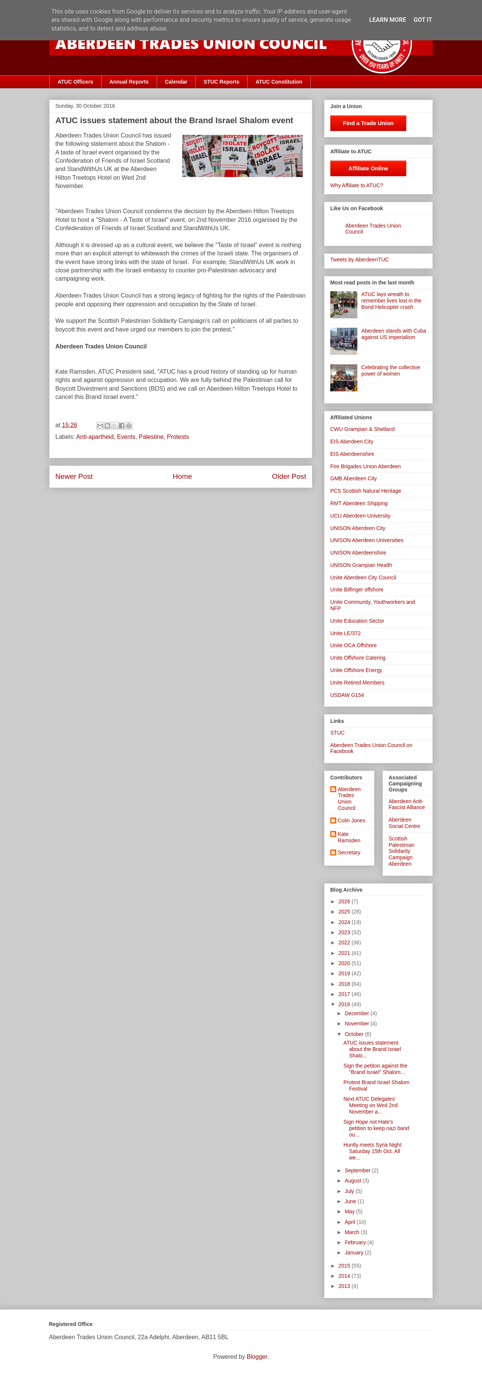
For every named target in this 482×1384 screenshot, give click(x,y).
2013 (345, 1286)
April (351, 1222)
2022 (345, 942)
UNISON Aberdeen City (357, 528)
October (355, 1034)
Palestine (151, 437)
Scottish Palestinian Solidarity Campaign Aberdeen (402, 851)
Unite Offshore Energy (356, 670)
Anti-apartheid (95, 437)
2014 (345, 1276)
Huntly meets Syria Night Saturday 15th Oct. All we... (372, 1151)
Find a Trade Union (368, 123)
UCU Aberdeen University (360, 516)
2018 (345, 984)
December (357, 1013)
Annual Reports (129, 82)
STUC (337, 733)
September (358, 1170)
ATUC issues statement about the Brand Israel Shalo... (372, 1049)
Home (182, 476)
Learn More (387, 19)
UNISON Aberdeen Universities (367, 540)
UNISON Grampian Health (361, 565)
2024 (345, 922)
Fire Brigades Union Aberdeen (365, 466)
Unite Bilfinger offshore (356, 590)
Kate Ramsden (349, 837)
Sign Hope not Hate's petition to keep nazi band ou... (376, 1128)
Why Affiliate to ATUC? (356, 185)
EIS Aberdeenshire (352, 454)
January (355, 1253)
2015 (345, 1266)
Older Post (289, 476)
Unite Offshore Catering (358, 658)
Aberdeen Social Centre (404, 823)
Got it (422, 19)
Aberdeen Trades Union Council (349, 798)
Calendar (176, 82)
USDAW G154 (347, 695)
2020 (345, 963)
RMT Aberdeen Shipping (358, 503)
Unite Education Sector (357, 621)
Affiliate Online (368, 168)
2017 (345, 994)
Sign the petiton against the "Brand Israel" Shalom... (375, 1069)
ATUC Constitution (279, 82)
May (350, 1211)
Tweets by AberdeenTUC (359, 260)
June (351, 1201)
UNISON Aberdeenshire (358, 553)
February (356, 1242)
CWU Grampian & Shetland (362, 429)
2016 (345, 1004)
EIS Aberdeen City (351, 441)
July (350, 1191)
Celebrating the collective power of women (391, 370)
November (357, 1023)
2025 (345, 912)
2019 (345, 973)
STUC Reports (221, 82)
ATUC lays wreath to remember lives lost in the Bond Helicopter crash (392, 300)
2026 (345, 901)
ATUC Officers (75, 82)
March (353, 1232)
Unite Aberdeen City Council (363, 577)
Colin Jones (351, 820)
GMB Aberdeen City (353, 478)
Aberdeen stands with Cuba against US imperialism (394, 334)
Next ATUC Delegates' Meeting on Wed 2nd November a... (370, 1105)
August (353, 1181)
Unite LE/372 (345, 633)
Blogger (257, 1356)
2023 (345, 932)
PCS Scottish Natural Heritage (365, 491)
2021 (345, 953)
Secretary (349, 852)
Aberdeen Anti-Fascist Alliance (407, 804)
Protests (178, 437)
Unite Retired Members (357, 683)
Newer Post (74, 476)
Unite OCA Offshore (353, 645)
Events (126, 437)
